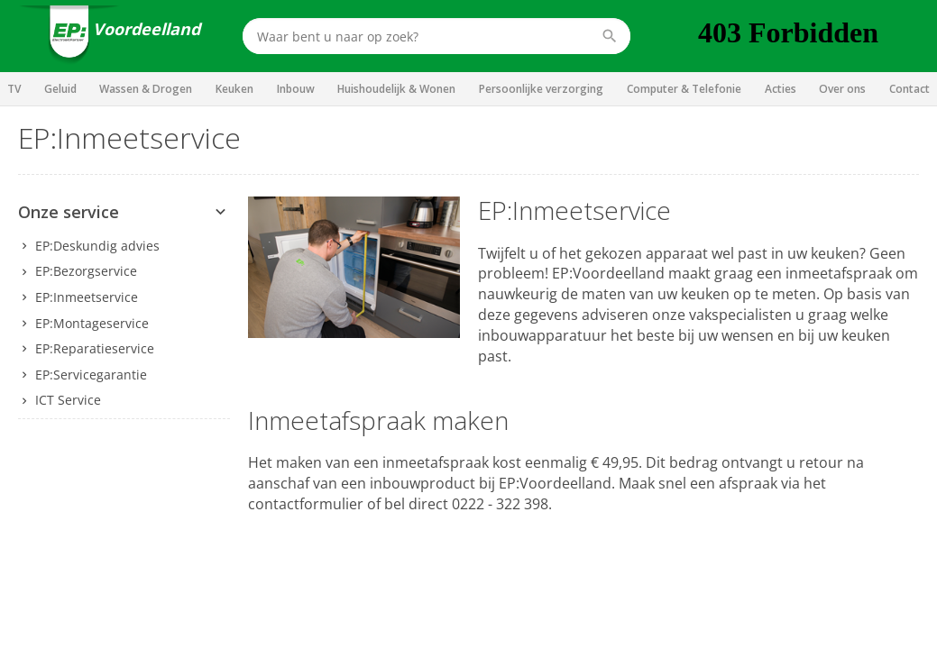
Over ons (842, 88)
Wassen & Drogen (145, 88)
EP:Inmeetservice (86, 297)
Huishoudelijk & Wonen (396, 88)
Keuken (234, 88)
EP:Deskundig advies (97, 245)
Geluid (60, 88)
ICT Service (68, 399)
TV (14, 88)
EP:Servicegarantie (91, 374)
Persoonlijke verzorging (541, 88)
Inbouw (296, 88)
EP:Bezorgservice (86, 270)
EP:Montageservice (92, 323)
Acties (780, 88)
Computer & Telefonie (684, 88)
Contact (909, 88)
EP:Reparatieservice (94, 348)
